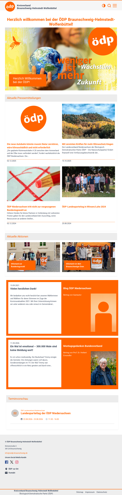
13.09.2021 (34, 295)
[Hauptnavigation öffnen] (114, 5)
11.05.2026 (34, 354)
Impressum (90, 492)
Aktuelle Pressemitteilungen (24, 98)
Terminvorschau (18, 398)
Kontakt (10, 473)
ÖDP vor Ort (11, 469)
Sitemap (79, 492)
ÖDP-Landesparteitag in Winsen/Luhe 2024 (84, 206)
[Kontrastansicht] (103, 5)
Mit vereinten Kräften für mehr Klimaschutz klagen (87, 144)
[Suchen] (109, 5)
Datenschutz (102, 492)
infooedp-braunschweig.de (16, 453)
